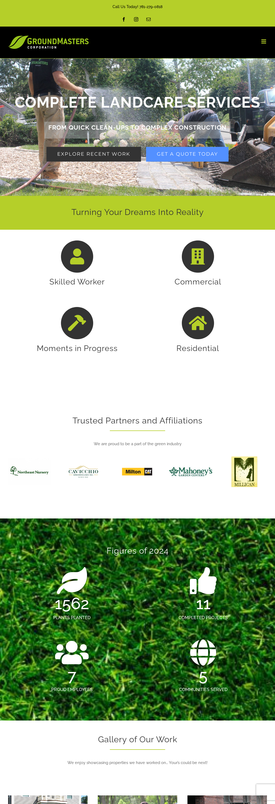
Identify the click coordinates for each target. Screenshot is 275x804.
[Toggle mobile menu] (264, 41)
